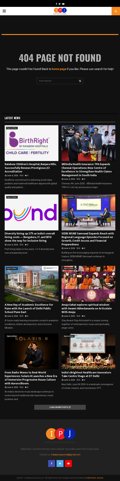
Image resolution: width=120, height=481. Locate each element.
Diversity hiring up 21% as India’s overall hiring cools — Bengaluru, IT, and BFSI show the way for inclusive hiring (30, 237)
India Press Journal (94, 478)
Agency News (12, 128)
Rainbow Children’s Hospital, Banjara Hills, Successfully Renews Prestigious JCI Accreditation (30, 168)
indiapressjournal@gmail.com (65, 454)
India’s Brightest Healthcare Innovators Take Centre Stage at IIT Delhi (86, 374)
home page (59, 69)
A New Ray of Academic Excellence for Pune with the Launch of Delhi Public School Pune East (29, 308)
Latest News (12, 118)
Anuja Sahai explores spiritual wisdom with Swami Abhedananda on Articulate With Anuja (87, 308)
